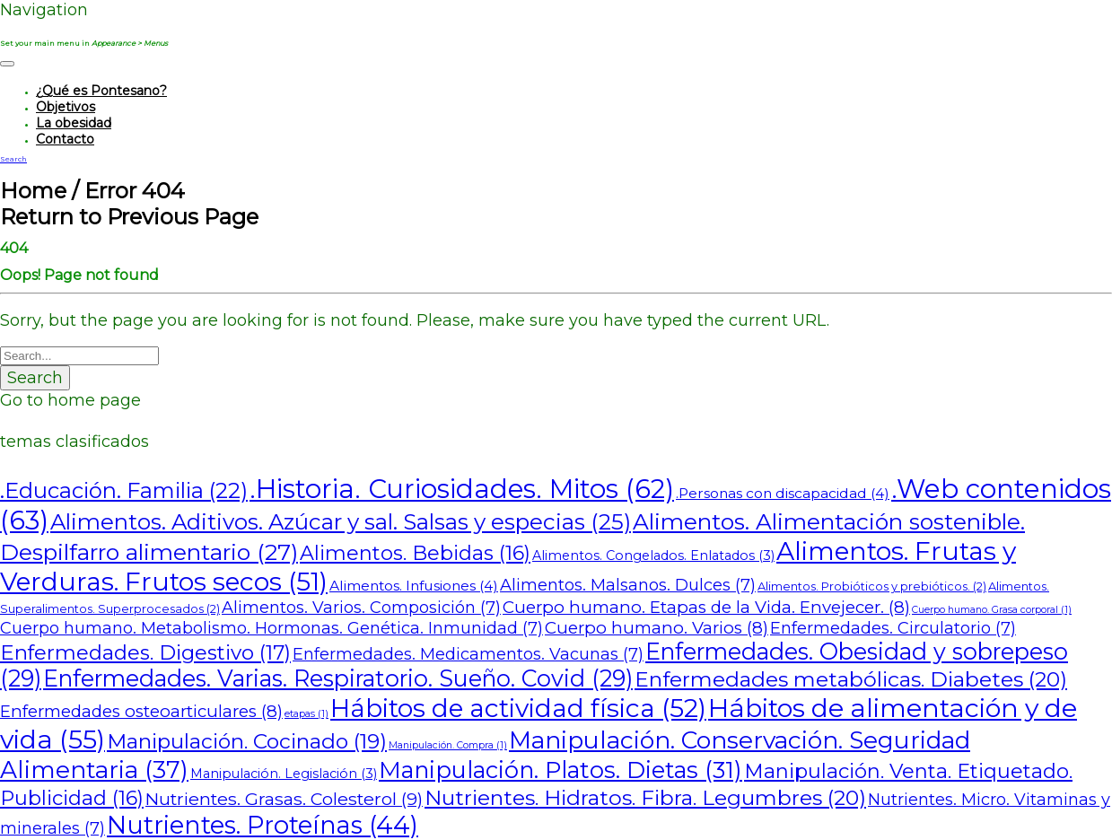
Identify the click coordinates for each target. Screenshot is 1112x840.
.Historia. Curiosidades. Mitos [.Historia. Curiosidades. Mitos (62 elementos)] (462, 488)
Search (35, 378)
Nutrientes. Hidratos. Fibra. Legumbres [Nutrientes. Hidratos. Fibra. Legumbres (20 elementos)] (645, 797)
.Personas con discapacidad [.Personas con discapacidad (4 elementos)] (782, 493)
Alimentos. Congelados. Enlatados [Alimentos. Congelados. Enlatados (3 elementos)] (653, 555)
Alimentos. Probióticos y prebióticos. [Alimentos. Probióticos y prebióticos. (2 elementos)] (871, 586)
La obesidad (73, 123)
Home (33, 191)
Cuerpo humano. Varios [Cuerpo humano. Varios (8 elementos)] (656, 627)
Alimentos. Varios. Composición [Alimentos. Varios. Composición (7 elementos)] (361, 607)
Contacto (65, 139)
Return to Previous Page (129, 217)
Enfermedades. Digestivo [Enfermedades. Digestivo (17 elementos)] (145, 652)
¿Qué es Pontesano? (101, 91)
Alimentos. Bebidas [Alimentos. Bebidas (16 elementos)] (415, 553)
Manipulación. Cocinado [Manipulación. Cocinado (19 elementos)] (247, 741)
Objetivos (65, 107)
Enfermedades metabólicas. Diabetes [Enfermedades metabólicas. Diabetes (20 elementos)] (851, 679)
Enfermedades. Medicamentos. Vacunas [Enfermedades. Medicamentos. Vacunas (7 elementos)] (468, 653)
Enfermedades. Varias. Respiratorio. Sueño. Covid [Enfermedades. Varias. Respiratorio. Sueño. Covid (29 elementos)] (338, 678)
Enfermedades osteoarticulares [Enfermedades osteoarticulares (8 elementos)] (141, 711)
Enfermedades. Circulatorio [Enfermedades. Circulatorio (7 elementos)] (893, 627)
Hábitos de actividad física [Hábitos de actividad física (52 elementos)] (518, 708)
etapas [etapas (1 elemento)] (306, 714)
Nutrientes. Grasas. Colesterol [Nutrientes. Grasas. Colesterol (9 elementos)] (284, 798)
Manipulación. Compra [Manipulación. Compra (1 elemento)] (448, 745)
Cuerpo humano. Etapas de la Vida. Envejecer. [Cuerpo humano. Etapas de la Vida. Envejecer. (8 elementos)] (706, 607)
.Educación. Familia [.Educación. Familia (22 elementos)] (124, 490)
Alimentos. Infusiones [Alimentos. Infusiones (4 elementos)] (413, 585)
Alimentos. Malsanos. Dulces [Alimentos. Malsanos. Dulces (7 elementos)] (628, 584)
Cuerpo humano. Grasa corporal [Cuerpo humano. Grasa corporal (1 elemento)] (992, 610)
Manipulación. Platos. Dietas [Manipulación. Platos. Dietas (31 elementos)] (560, 769)
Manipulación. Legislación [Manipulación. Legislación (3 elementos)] (283, 774)
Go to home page (70, 400)
